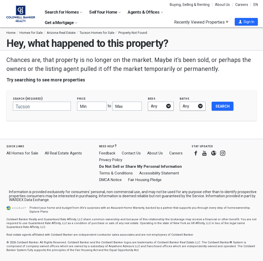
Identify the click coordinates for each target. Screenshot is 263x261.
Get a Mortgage (61, 22)
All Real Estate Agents (63, 153)
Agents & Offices (145, 12)
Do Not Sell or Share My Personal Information (140, 166)
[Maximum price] (127, 106)
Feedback (107, 153)
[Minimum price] (92, 106)
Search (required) (28, 98)
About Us (222, 4)
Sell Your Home (105, 12)
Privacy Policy (110, 160)
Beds (152, 98)
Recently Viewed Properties (201, 22)
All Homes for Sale (22, 153)
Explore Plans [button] (39, 211)
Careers (241, 4)
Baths (185, 98)
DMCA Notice (110, 180)
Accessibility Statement (159, 173)
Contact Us (131, 153)
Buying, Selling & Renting (190, 4)
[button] (246, 22)
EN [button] (255, 5)
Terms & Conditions (116, 173)
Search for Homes (63, 12)
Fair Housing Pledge (145, 180)
